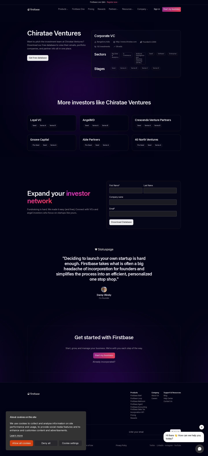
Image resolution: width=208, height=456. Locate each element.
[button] (63, 9)
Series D (156, 68)
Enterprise (173, 54)
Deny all (45, 443)
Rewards (101, 9)
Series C (145, 68)
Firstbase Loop (136, 398)
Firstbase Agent (136, 404)
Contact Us (168, 401)
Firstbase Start (136, 396)
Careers (154, 398)
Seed (113, 68)
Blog (165, 396)
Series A (123, 68)
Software (161, 54)
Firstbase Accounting (138, 407)
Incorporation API (137, 412)
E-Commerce (127, 54)
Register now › (112, 2)
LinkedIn (160, 445)
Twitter (152, 445)
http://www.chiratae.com (126, 42)
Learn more (16, 435)
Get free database (38, 58)
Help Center (168, 398)
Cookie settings (70, 443)
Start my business (171, 9)
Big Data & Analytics (115, 55)
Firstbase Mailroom (137, 401)
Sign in (157, 9)
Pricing (91, 9)
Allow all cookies (21, 443)
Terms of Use (88, 445)
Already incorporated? (104, 362)
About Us (155, 396)
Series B (134, 68)
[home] (40, 9)
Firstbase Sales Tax (137, 409)
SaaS (151, 54)
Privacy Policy (121, 445)
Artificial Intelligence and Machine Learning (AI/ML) (140, 58)
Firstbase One (78, 9)
